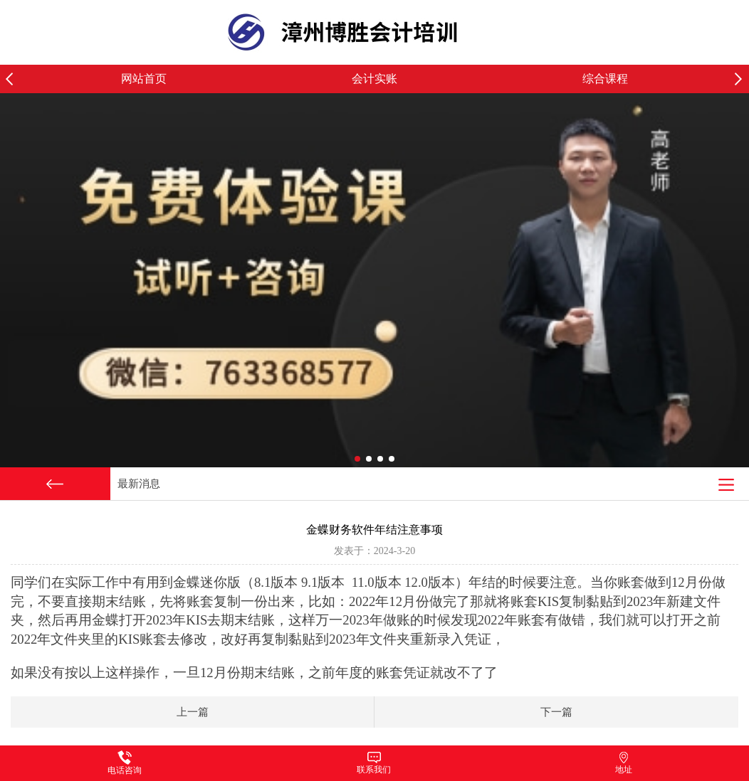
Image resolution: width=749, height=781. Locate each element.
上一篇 (193, 712)
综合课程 (605, 79)
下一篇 (556, 712)
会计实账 (374, 79)
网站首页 (144, 79)
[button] (742, 79)
